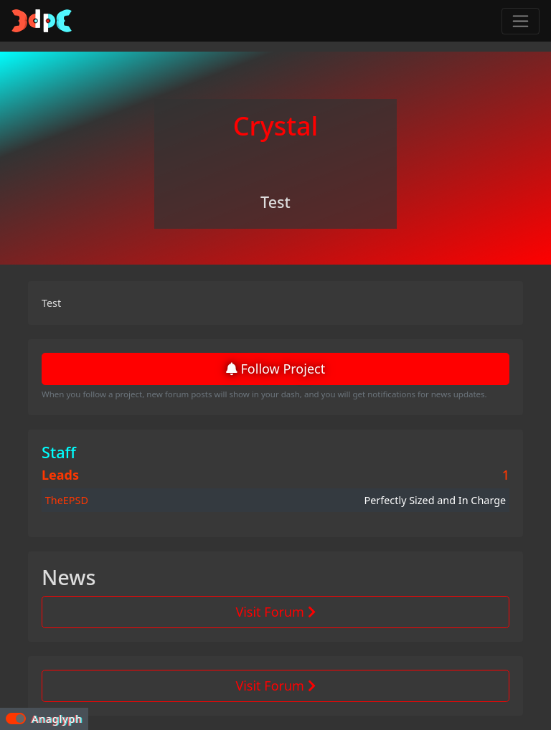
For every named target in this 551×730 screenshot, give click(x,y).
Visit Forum (275, 611)
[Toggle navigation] (520, 21)
